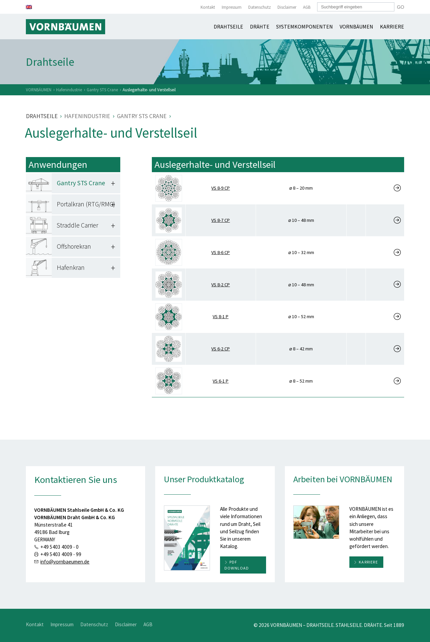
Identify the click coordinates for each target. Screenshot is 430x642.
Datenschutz (259, 7)
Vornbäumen (356, 26)
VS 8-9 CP (220, 188)
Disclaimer (286, 7)
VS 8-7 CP (220, 220)
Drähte (259, 26)
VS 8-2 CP (220, 285)
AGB (306, 7)
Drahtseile (228, 26)
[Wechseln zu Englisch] (29, 7)
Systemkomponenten (304, 26)
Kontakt (208, 7)
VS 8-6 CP (220, 252)
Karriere (392, 26)
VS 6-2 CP (220, 349)
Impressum (232, 7)
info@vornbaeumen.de (64, 561)
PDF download (236, 565)
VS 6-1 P (220, 381)
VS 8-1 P (220, 316)
